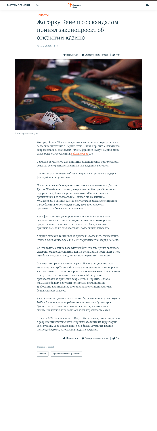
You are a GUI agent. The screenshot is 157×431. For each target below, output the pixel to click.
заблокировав (80, 153)
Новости (43, 15)
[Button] (70, 55)
